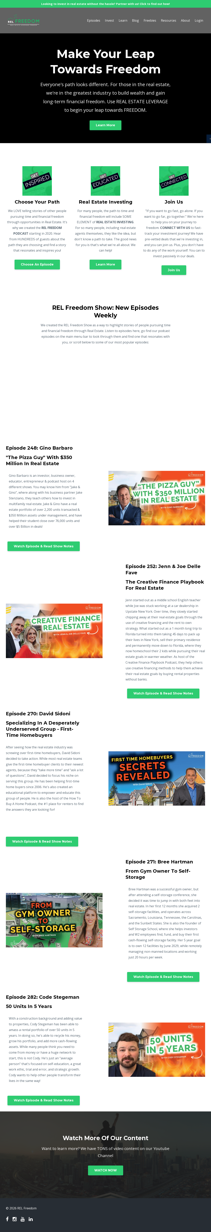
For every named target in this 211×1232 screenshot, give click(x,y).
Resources (168, 20)
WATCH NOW (105, 1170)
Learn (123, 20)
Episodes (93, 20)
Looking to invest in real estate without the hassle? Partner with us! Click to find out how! (105, 4)
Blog (135, 20)
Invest (109, 20)
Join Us (174, 270)
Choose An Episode (37, 264)
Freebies (150, 20)
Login (199, 20)
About (185, 20)
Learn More (105, 125)
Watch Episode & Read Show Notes (43, 546)
